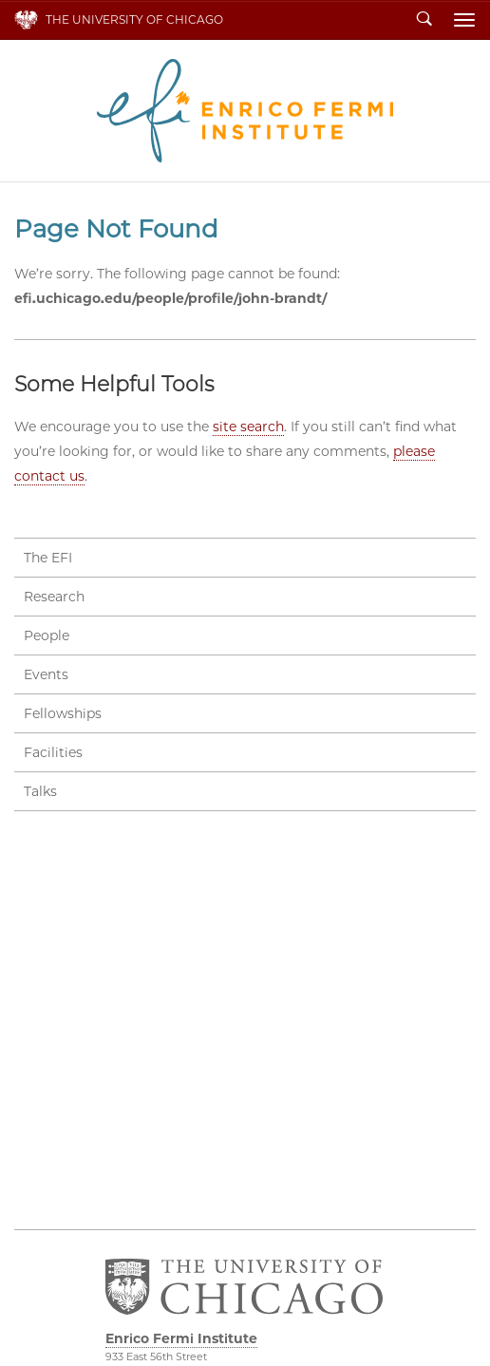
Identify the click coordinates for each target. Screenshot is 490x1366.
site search (248, 426)
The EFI (48, 557)
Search (424, 19)
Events (46, 674)
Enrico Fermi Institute (245, 110)
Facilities (53, 752)
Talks (40, 791)
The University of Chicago (134, 19)
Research (54, 596)
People (46, 635)
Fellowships (63, 713)
